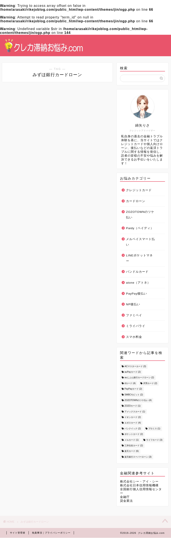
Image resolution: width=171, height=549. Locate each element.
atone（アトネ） (138, 282)
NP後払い (133, 304)
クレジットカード (139, 190)
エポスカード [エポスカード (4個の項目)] (132, 423)
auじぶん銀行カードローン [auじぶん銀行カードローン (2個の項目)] (139, 378)
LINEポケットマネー (139, 258)
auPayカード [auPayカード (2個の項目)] (132, 372)
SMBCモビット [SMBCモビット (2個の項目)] (133, 394)
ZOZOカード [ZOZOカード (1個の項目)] (132, 406)
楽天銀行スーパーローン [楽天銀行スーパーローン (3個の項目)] (138, 457)
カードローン (135, 201)
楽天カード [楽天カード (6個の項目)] (131, 451)
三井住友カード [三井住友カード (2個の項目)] (133, 445)
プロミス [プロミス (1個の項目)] (154, 428)
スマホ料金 (134, 337)
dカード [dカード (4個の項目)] (129, 383)
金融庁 (125, 497)
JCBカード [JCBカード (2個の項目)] (150, 383)
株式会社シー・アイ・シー (139, 481)
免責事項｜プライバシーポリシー (51, 532)
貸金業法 (126, 500)
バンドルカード (137, 271)
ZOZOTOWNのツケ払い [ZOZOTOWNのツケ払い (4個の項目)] (138, 400)
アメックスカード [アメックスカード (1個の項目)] (134, 411)
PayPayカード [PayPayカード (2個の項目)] (133, 389)
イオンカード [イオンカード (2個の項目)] (132, 417)
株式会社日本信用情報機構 (139, 485)
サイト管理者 (17, 532)
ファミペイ (134, 315)
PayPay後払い (136, 293)
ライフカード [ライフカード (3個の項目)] (154, 440)
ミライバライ (135, 326)
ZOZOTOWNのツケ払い (140, 214)
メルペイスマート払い (140, 241)
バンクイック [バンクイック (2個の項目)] (132, 428)
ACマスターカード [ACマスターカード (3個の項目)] (135, 366)
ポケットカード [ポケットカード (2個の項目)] (133, 434)
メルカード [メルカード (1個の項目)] (131, 440)
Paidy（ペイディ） (140, 228)
